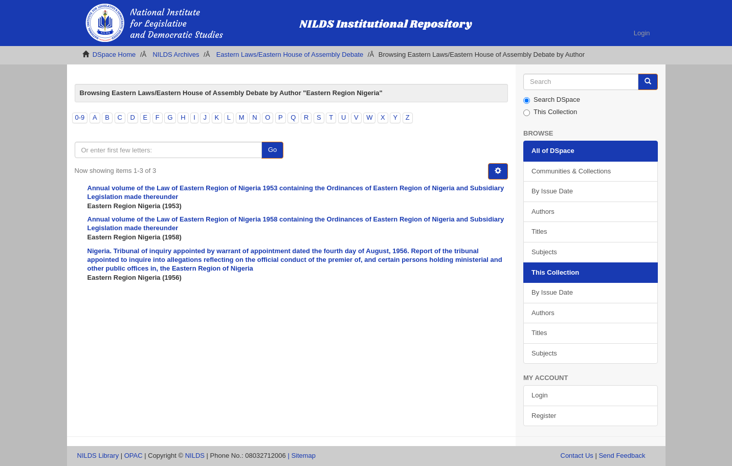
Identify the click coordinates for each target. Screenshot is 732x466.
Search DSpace (551, 100)
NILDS (195, 455)
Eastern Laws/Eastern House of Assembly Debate (290, 54)
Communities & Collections (571, 171)
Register (543, 415)
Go (272, 149)
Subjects (544, 252)
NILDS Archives (175, 54)
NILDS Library (98, 455)
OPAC (133, 455)
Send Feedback (621, 455)
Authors (542, 211)
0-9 (80, 117)
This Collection (550, 112)
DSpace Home (114, 54)
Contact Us (577, 455)
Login (539, 395)
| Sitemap (301, 455)
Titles (539, 231)
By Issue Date (552, 191)
